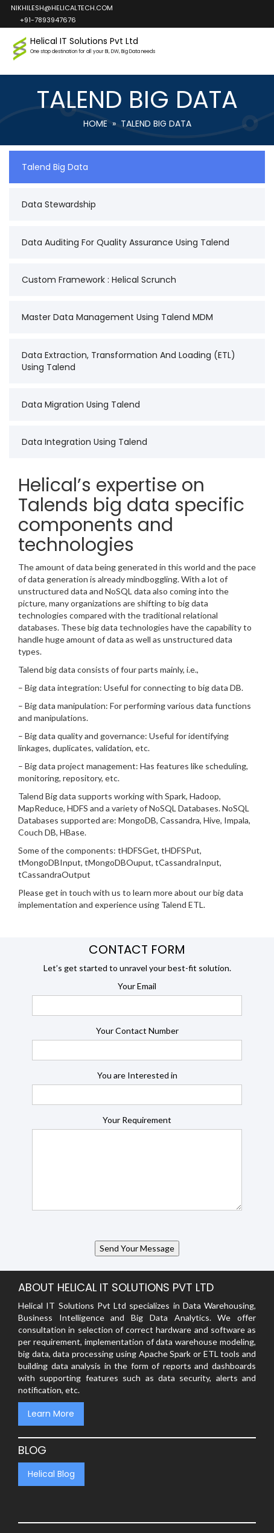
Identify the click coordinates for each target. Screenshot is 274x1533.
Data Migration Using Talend (81, 404)
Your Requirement (137, 1120)
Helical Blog (51, 1474)
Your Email (137, 986)
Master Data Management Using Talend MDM (117, 317)
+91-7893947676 (47, 20)
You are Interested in (137, 1075)
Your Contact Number (137, 1030)
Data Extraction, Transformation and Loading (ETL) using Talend (128, 361)
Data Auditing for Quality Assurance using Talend (125, 242)
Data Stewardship (59, 204)
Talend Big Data (55, 167)
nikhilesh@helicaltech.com (61, 8)
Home (95, 124)
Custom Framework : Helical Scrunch (99, 280)
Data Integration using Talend (84, 442)
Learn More (51, 1414)
